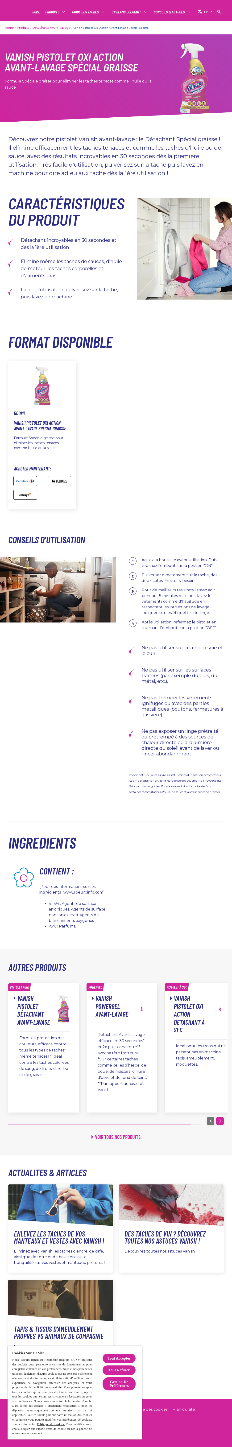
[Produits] (52, 11)
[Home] (36, 11)
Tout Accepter (119, 1358)
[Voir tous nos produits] (116, 1137)
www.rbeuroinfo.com (83, 892)
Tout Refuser (119, 1370)
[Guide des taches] (85, 11)
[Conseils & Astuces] (169, 11)
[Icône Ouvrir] (219, 11)
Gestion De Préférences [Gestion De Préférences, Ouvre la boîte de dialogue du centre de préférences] (118, 1384)
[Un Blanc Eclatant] (126, 11)
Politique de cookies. (51, 1424)
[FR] (204, 12)
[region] (75, 1392)
